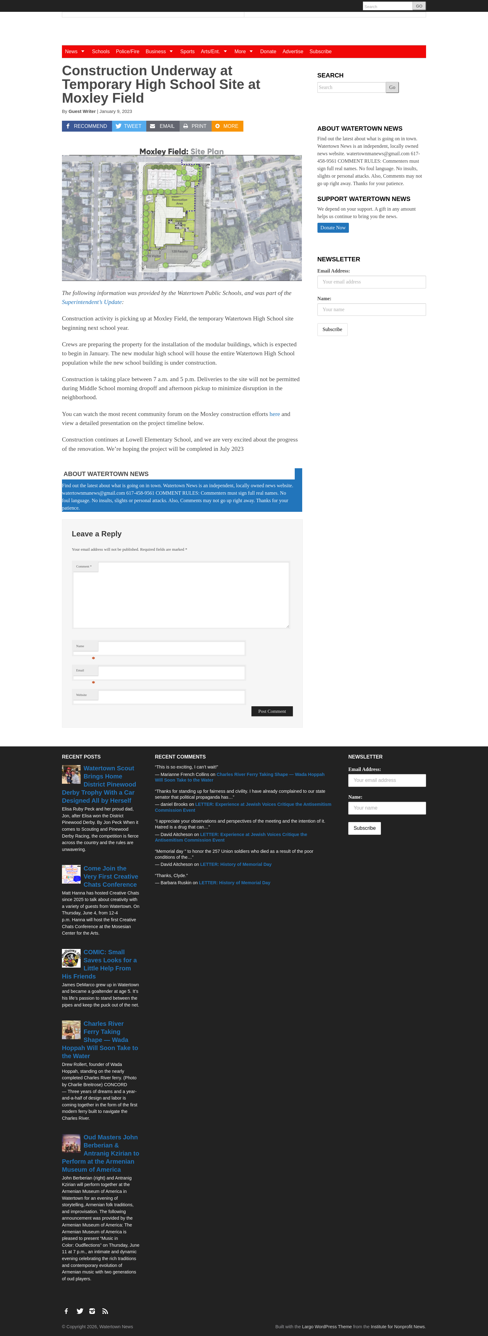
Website (81, 695)
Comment (84, 566)
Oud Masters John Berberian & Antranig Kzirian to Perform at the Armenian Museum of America (100, 1153)
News (77, 51)
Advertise (293, 51)
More (245, 51)
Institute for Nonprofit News (398, 1326)
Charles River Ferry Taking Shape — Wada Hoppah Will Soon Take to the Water (100, 1039)
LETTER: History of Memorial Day (235, 864)
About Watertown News (106, 473)
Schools (101, 51)
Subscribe (321, 51)
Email (85, 672)
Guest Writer (82, 111)
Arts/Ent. (216, 51)
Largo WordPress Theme (327, 1326)
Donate (268, 51)
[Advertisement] (364, 390)
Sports (187, 51)
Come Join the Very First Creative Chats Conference (111, 876)
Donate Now (333, 227)
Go (392, 87)
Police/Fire (127, 51)
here (275, 414)
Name (85, 647)
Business (161, 51)
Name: (324, 298)
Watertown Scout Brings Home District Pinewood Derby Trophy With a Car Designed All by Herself (99, 784)
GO (419, 6)
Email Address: (333, 270)
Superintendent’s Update (92, 302)
